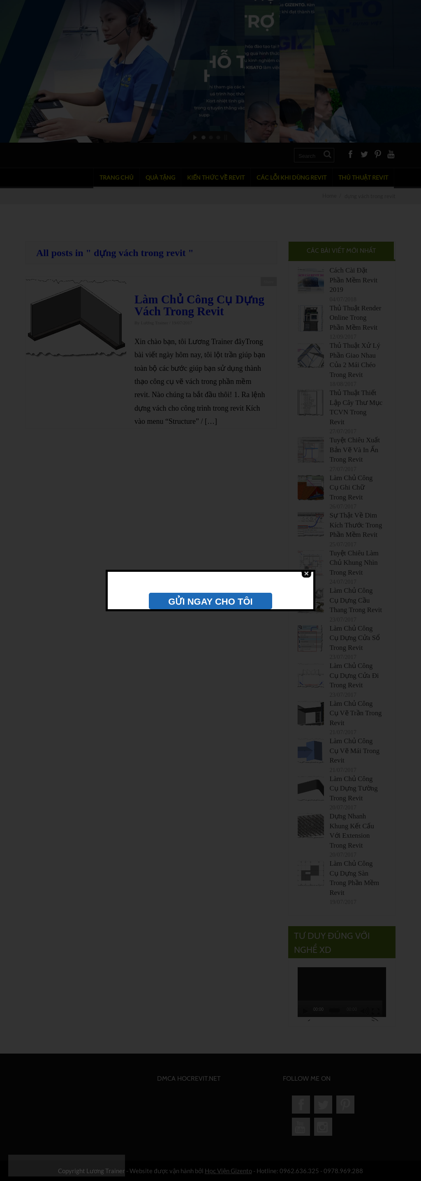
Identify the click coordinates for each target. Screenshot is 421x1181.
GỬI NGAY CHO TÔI (210, 601)
